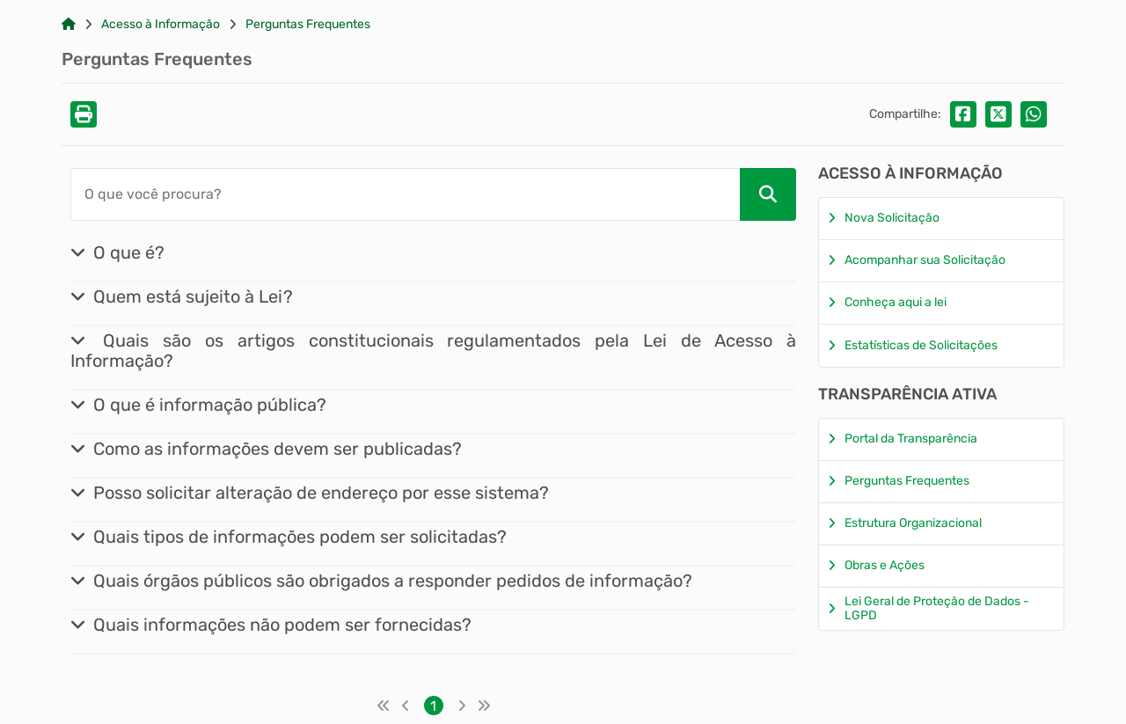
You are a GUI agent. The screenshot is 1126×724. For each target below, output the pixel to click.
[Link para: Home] (69, 25)
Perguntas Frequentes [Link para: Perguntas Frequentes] (307, 25)
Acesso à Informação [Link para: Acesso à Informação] (160, 25)
